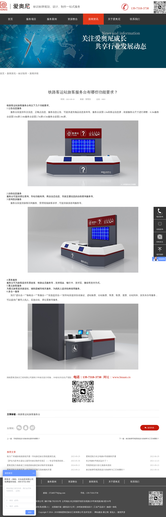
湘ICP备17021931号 (52, 501)
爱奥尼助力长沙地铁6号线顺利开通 (101, 456)
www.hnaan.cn (121, 377)
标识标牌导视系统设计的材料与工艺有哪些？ (105, 470)
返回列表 (150, 428)
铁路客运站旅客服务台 (29, 414)
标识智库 (22, 73)
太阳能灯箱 (56, 507)
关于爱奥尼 (114, 19)
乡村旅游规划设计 (84, 507)
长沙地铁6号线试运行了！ (97, 461)
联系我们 (135, 19)
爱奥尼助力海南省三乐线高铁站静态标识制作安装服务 (30, 465)
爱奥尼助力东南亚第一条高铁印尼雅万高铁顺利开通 (29, 470)
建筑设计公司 (69, 507)
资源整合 (73, 19)
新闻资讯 (93, 19)
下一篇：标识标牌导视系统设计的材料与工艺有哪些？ (139, 439)
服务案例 (52, 19)
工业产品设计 (99, 507)
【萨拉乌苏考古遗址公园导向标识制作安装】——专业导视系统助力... (35, 461)
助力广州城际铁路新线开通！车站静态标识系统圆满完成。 (32, 456)
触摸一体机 (112, 507)
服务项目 (31, 19)
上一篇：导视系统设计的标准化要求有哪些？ (23, 439)
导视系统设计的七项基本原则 (98, 465)
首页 (10, 19)
